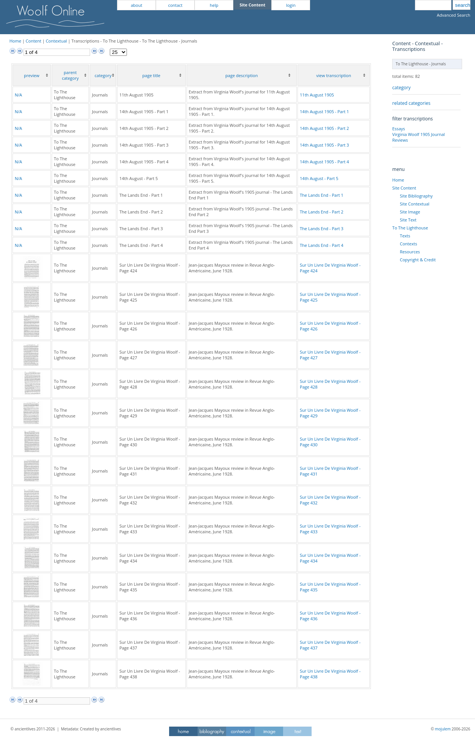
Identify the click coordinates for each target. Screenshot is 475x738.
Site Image (410, 212)
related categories (411, 103)
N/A (18, 95)
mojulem (443, 729)
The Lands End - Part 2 (321, 212)
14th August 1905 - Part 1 (324, 111)
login (291, 5)
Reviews (400, 140)
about (136, 5)
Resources (410, 251)
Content (33, 41)
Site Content (404, 188)
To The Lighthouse (410, 228)
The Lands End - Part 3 (321, 228)
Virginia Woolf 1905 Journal (418, 134)
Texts (405, 236)
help (214, 5)
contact (175, 5)
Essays (398, 128)
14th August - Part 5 (319, 178)
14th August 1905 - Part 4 (324, 161)
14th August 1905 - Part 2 (324, 128)
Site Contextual (414, 204)
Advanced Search (453, 15)
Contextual (56, 41)
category (401, 87)
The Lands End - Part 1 (321, 195)
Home (15, 41)
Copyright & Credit (417, 259)
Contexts (408, 244)
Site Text (408, 220)
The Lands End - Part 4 (321, 245)
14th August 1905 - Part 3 (324, 145)
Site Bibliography (416, 196)
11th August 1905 (317, 95)
